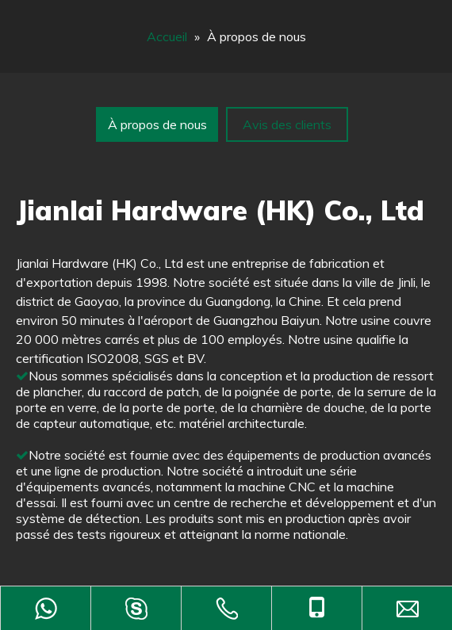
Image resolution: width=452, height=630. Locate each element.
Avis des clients (287, 124)
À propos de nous (157, 124)
